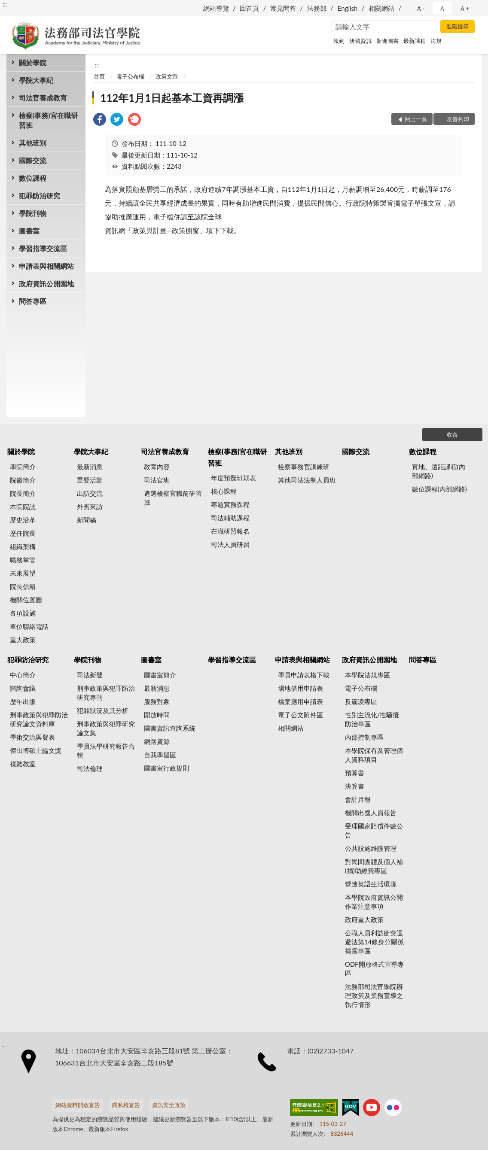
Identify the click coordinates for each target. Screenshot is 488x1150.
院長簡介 (23, 493)
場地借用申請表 (300, 688)
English (348, 8)
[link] (99, 120)
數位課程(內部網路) (439, 489)
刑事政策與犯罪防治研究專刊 (106, 692)
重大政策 (23, 639)
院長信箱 (23, 586)
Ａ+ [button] (464, 8)
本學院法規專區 (367, 675)
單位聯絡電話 (29, 626)
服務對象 (157, 701)
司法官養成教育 (43, 98)
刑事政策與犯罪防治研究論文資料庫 (39, 719)
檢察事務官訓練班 (303, 466)
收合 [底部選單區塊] (452, 434)
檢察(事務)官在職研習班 (48, 120)
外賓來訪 (90, 506)
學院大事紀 (36, 80)
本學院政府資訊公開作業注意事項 (374, 901)
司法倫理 (90, 768)
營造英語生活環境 (370, 884)
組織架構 (23, 546)
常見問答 (283, 8)
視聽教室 (23, 764)
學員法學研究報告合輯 (106, 750)
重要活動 (90, 480)
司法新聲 (90, 675)
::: (5, 4)
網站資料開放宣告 (77, 1104)
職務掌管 (23, 560)
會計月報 (358, 799)
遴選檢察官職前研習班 (173, 497)
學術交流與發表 (32, 737)
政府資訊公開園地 (46, 283)
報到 (339, 40)
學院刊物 (32, 213)
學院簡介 (23, 466)
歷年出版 (23, 701)
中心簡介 (23, 675)
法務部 (316, 8)
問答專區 (32, 301)
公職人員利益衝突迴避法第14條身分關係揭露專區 (374, 942)
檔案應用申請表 (300, 701)
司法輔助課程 (230, 518)
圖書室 (29, 231)
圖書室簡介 (160, 675)
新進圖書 (387, 40)
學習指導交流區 (43, 248)
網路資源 (157, 741)
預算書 (354, 773)
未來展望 (23, 573)
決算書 (354, 786)
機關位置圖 (26, 600)
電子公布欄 (130, 76)
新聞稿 (86, 520)
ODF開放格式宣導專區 (374, 968)
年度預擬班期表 (233, 478)
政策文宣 (167, 76)
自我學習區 (160, 755)
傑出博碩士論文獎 (35, 750)
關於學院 (32, 62)
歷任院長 (23, 533)
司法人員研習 (230, 544)
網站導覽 (216, 8)
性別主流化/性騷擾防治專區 (372, 719)
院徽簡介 (23, 480)
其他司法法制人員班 (307, 480)
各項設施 (23, 613)
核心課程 (224, 491)
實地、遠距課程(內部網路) (438, 471)
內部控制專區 (364, 737)
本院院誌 (23, 506)
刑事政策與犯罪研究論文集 (106, 728)
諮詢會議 (23, 688)
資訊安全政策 (169, 1104)
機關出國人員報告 (370, 812)
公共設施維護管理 (370, 848)
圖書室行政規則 (166, 768)
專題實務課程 (230, 504)
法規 (436, 40)
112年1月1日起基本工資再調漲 (172, 97)
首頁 (99, 76)
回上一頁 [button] (416, 118)
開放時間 (157, 715)
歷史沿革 (23, 520)
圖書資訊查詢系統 (169, 728)
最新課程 (414, 40)
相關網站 (381, 8)
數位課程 (32, 178)
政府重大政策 (364, 919)
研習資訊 (360, 40)
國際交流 (32, 160)
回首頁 (249, 8)
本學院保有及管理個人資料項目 (374, 754)
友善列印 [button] (458, 118)
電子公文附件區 (300, 715)
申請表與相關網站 (46, 266)
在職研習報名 (230, 531)
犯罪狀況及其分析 (102, 710)
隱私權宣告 (126, 1104)
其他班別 (32, 143)
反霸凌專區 (361, 701)
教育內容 (157, 466)
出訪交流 (90, 493)
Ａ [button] (442, 8)
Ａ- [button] (420, 8)
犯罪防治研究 (39, 195)
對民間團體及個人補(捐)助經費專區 (374, 866)
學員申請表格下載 (303, 675)
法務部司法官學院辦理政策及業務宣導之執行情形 (374, 995)
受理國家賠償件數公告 (374, 830)
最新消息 (90, 466)
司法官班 (157, 480)
